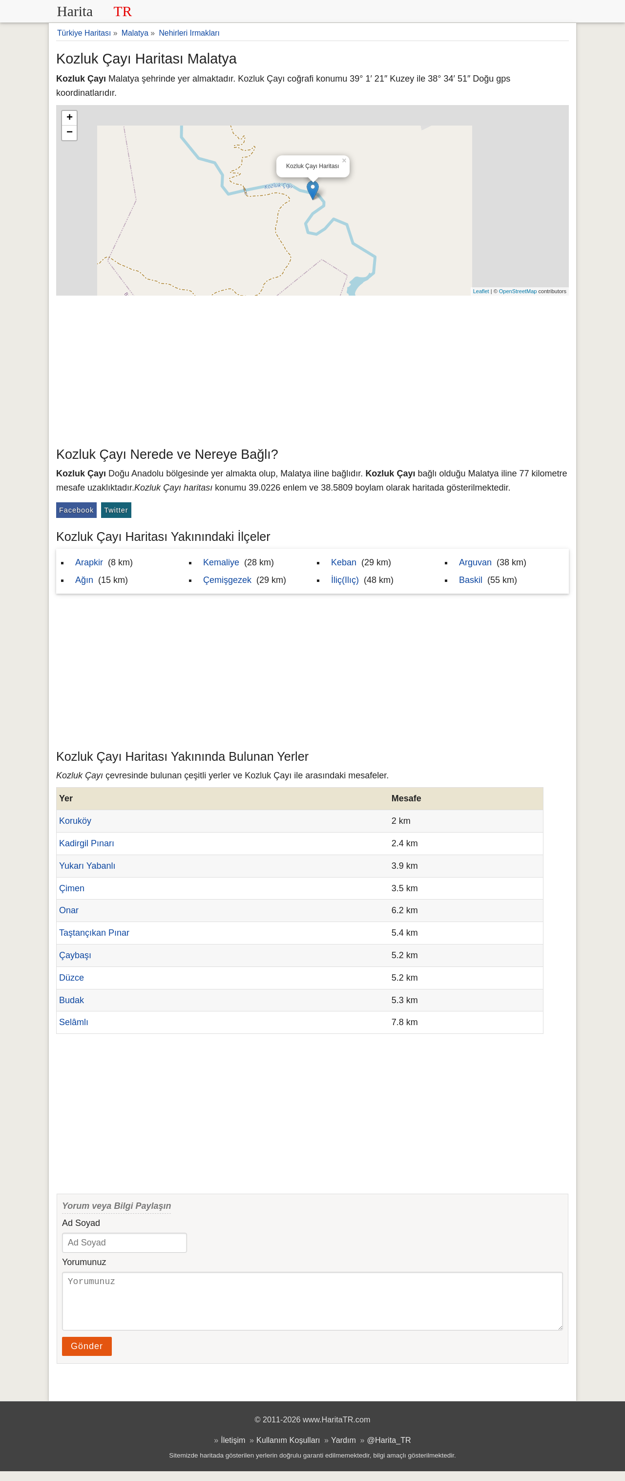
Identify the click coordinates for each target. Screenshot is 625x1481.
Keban (343, 562)
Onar (69, 910)
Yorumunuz (84, 1262)
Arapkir (89, 562)
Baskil (470, 580)
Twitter (116, 510)
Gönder (87, 1356)
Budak (71, 1000)
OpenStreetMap (518, 291)
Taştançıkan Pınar (94, 933)
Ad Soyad (81, 1223)
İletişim (233, 1449)
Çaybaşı (75, 955)
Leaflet (481, 291)
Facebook (76, 510)
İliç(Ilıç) (345, 580)
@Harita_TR (389, 1449)
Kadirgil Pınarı (86, 843)
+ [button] (69, 118)
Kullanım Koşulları (288, 1449)
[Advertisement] (312, 368)
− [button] (69, 133)
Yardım (343, 1449)
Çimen (71, 888)
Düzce (71, 978)
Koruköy (75, 821)
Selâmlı (73, 1022)
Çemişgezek (227, 580)
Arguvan (475, 562)
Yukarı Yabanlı (87, 866)
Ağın (84, 580)
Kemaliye (221, 562)
